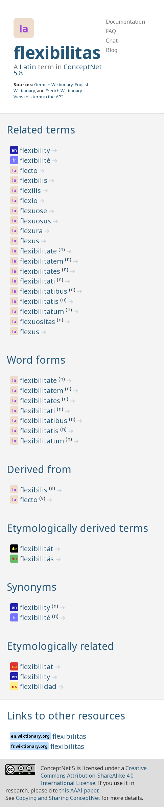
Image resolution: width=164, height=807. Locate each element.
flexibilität (37, 548)
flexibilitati (38, 281)
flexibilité (36, 160)
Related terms (41, 130)
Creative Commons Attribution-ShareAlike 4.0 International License (94, 775)
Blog (111, 50)
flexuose (34, 210)
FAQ (111, 31)
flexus (30, 240)
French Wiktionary (64, 91)
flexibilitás (37, 558)
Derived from (39, 469)
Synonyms (31, 587)
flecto (29, 170)
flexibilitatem (42, 261)
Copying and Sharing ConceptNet (58, 798)
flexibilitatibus (44, 291)
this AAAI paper (78, 790)
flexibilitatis (40, 301)
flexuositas (38, 321)
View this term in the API (38, 97)
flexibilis (34, 180)
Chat (112, 40)
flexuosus (36, 220)
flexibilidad (39, 686)
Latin (28, 66)
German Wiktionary (53, 84)
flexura (32, 230)
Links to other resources (66, 716)
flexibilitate (39, 250)
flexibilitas (57, 52)
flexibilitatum (43, 311)
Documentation (125, 21)
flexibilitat (37, 666)
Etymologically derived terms (77, 528)
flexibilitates (41, 271)
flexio (29, 200)
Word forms (36, 360)
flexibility (36, 150)
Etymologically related (60, 646)
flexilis (31, 190)
